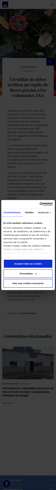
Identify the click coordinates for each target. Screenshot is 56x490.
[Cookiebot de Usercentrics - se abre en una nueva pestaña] (40, 204)
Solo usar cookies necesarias (28, 283)
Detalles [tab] (29, 212)
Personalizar (28, 273)
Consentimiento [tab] (12, 212)
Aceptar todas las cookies (28, 263)
